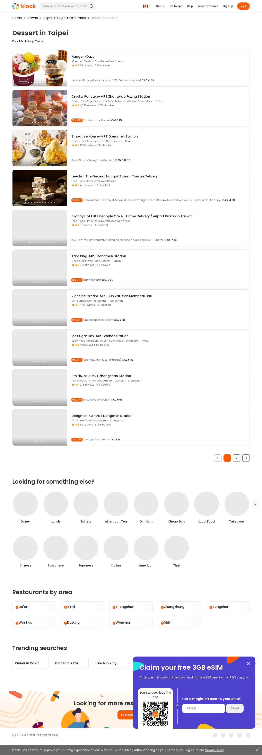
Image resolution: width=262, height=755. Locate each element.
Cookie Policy (214, 750)
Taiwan (32, 18)
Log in (243, 6)
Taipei (47, 18)
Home (17, 18)
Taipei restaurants (71, 18)
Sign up (228, 6)
